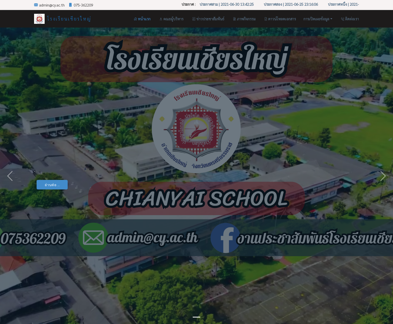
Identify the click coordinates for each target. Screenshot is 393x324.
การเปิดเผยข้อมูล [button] (316, 18)
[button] (10, 175)
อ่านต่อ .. (52, 184)
